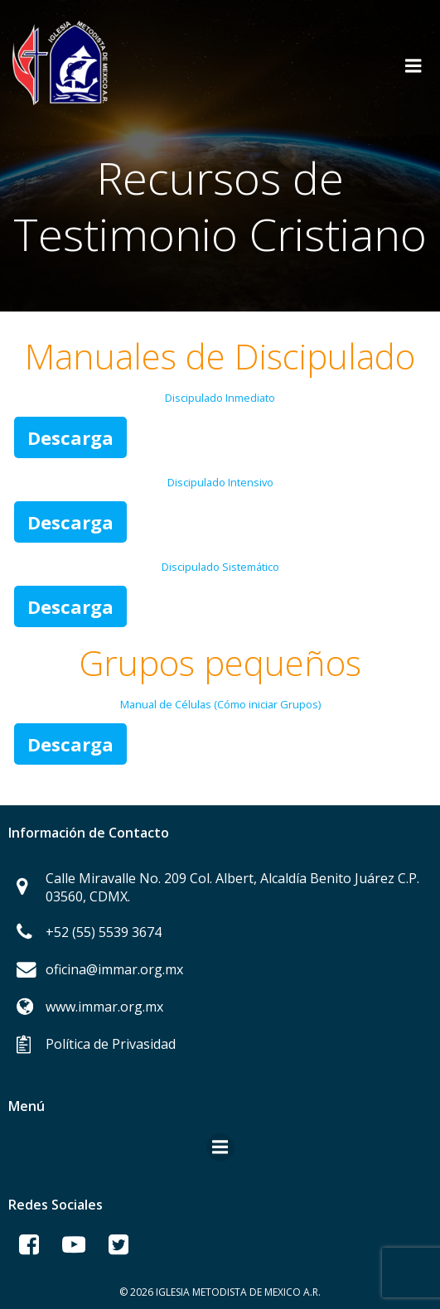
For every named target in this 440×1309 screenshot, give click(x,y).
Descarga (70, 437)
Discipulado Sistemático (220, 566)
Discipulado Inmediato (220, 397)
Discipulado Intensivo (220, 482)
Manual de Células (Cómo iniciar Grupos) (220, 704)
